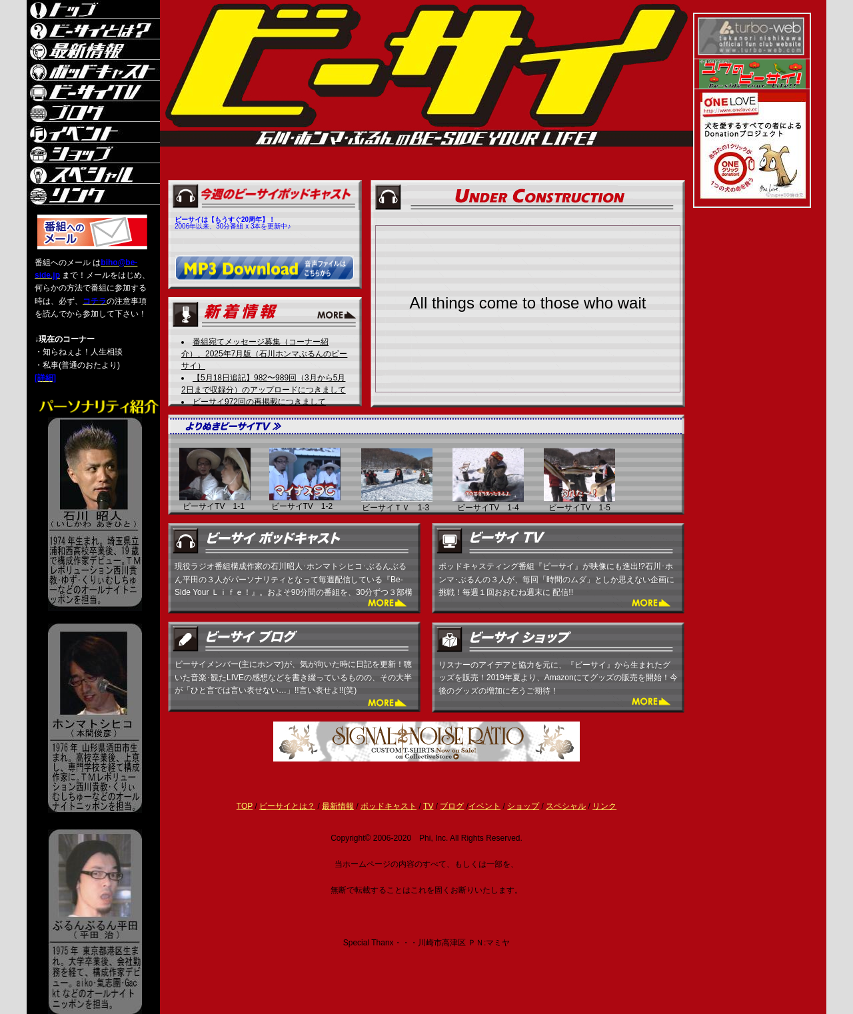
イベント (484, 806)
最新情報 (338, 806)
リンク (604, 806)
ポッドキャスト (389, 806)
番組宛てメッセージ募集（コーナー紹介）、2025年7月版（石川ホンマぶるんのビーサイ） (264, 353)
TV (428, 806)
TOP (245, 806)
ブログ (452, 806)
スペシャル (566, 806)
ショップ (523, 806)
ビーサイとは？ (287, 806)
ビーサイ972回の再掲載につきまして (259, 401)
